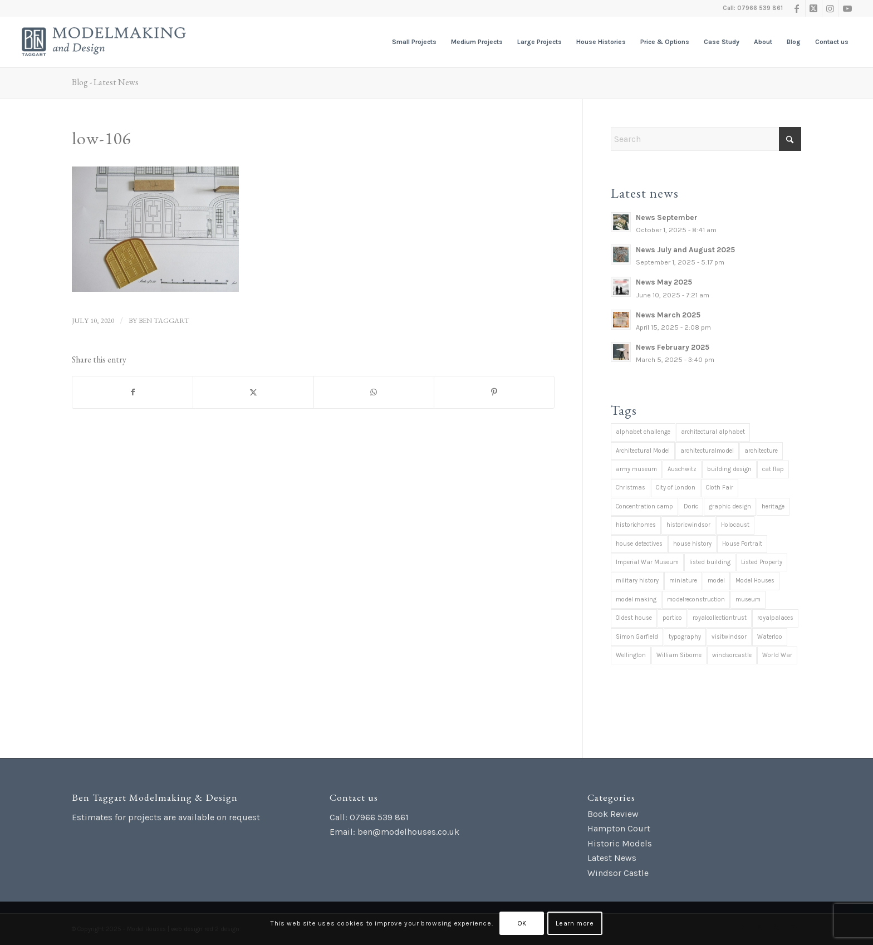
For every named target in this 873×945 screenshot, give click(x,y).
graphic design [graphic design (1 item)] (730, 506)
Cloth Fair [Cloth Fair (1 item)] (719, 487)
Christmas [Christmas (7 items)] (630, 487)
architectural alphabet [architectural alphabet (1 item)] (713, 431)
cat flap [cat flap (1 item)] (773, 469)
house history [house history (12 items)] (692, 543)
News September (667, 217)
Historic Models (619, 843)
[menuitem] (414, 42)
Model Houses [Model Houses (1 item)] (754, 580)
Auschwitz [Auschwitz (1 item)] (682, 469)
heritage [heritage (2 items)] (773, 506)
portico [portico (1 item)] (672, 617)
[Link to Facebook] (797, 8)
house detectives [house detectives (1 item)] (639, 543)
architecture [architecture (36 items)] (761, 450)
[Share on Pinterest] (494, 392)
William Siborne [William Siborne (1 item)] (679, 655)
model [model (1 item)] (716, 580)
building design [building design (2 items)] (729, 469)
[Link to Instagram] (830, 8)
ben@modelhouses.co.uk (408, 831)
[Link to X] (814, 8)
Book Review (613, 814)
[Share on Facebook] (132, 392)
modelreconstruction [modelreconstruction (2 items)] (696, 599)
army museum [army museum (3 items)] (636, 469)
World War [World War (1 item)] (777, 655)
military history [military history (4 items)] (637, 580)
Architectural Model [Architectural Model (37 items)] (643, 450)
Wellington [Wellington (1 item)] (631, 655)
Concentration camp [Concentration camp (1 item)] (644, 506)
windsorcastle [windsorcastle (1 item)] (732, 655)
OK (522, 923)
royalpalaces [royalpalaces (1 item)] (775, 617)
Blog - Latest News (105, 82)
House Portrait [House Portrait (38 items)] (742, 543)
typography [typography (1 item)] (685, 636)
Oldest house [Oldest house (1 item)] (634, 617)
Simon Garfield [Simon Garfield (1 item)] (637, 636)
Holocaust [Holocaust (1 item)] (735, 524)
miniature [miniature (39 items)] (683, 580)
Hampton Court (618, 828)
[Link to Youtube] (847, 8)
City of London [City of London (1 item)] (675, 487)
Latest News (611, 858)
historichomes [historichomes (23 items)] (636, 524)
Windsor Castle (618, 873)
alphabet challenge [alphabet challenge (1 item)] (643, 431)
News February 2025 (672, 347)
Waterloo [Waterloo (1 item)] (769, 636)
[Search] (706, 139)
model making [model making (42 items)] (636, 599)
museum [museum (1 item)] (748, 599)
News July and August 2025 (685, 250)
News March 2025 (668, 315)
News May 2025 (664, 282)
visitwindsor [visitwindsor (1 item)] (729, 636)
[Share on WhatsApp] (374, 392)
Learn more (575, 923)
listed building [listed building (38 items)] (709, 562)
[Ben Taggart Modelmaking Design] (103, 42)
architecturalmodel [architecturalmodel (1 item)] (707, 450)
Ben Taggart (164, 320)
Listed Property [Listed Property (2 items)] (761, 562)
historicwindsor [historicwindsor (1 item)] (688, 524)
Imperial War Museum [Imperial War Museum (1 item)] (647, 562)
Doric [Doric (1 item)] (691, 506)
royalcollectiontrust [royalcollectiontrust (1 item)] (720, 617)
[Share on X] (253, 392)
